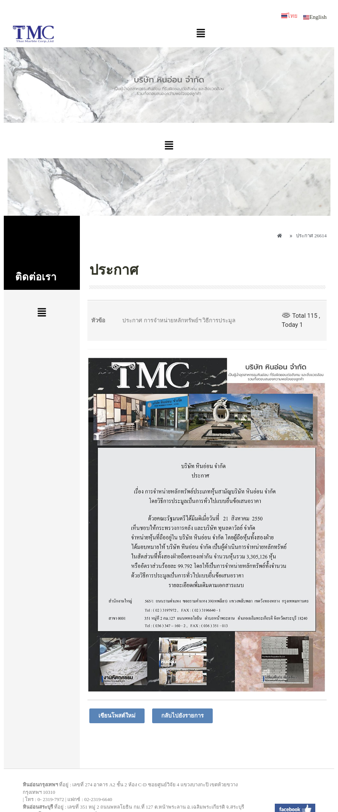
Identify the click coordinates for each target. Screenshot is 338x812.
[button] (200, 33)
